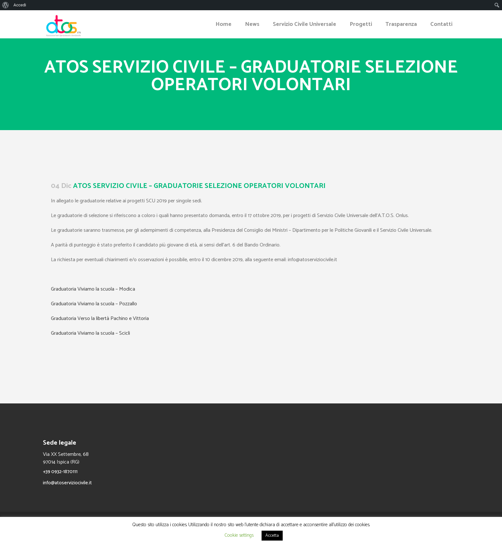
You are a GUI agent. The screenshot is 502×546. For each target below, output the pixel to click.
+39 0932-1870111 (60, 472)
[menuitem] (5, 5)
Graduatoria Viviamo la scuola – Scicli (90, 333)
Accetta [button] (272, 535)
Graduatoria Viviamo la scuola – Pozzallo (94, 304)
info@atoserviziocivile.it (67, 483)
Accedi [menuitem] (19, 5)
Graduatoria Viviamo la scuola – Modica (93, 289)
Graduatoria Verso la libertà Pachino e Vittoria (100, 318)
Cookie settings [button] (239, 535)
